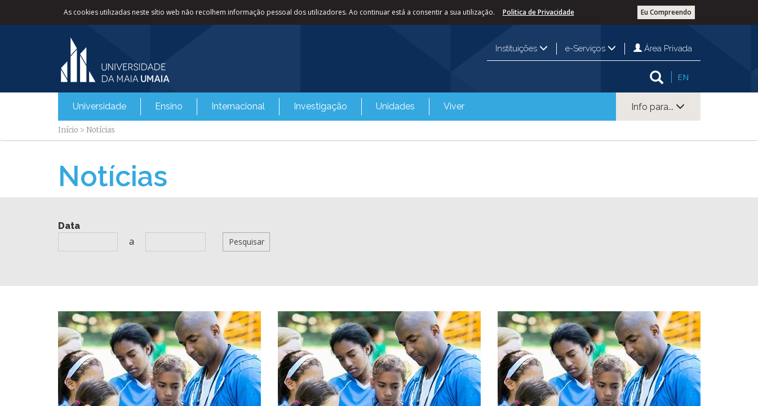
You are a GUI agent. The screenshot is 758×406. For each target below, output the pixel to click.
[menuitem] (99, 106)
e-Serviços (590, 48)
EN (683, 76)
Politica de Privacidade (538, 12)
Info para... (658, 107)
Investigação (320, 106)
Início (68, 130)
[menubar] (268, 106)
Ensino (169, 106)
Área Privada (662, 48)
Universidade (99, 106)
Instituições (521, 48)
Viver (454, 106)
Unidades (395, 106)
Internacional (238, 106)
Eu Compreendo (666, 12)
